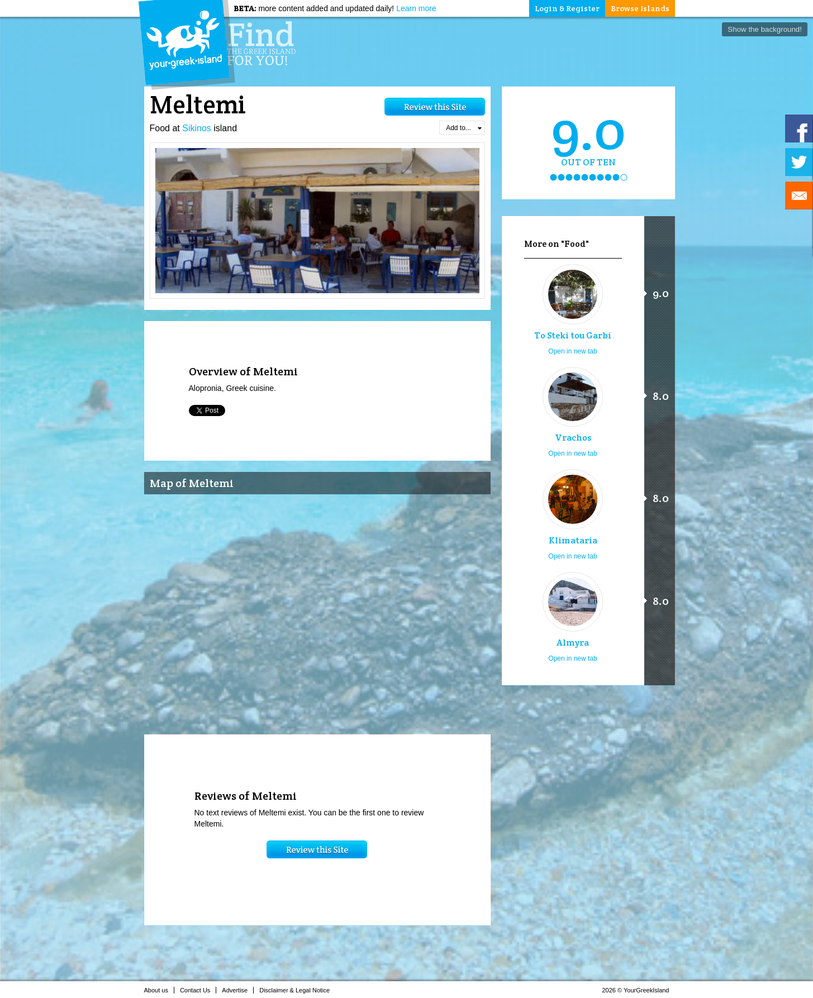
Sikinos (196, 128)
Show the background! (765, 29)
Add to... (463, 128)
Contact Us (198, 990)
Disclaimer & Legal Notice (297, 990)
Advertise (238, 990)
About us (159, 990)
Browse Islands (640, 8)
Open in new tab (572, 351)
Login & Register (567, 8)
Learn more (416, 8)
